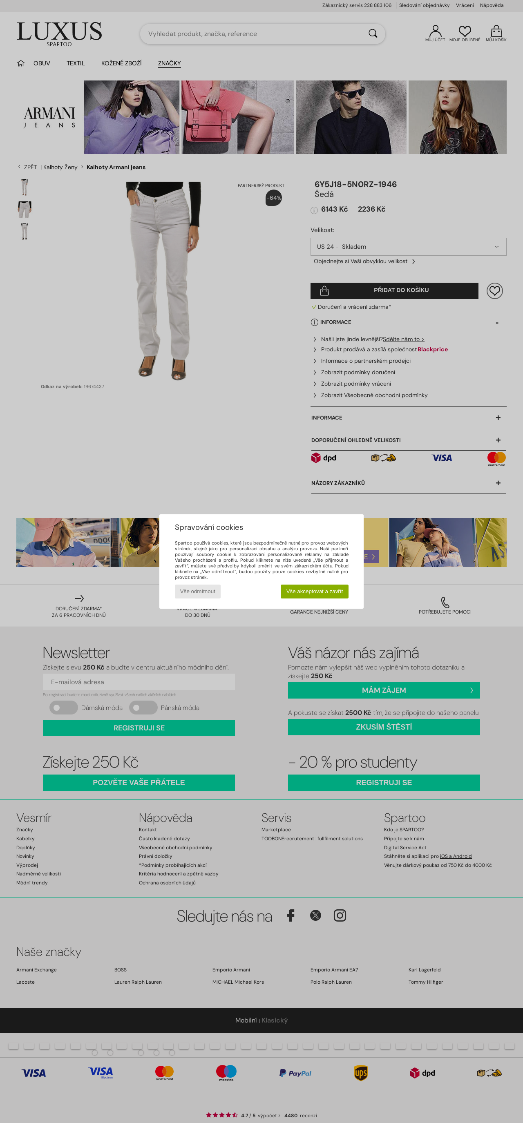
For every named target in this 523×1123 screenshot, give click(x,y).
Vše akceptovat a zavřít (314, 591)
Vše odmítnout (197, 591)
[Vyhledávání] (373, 34)
